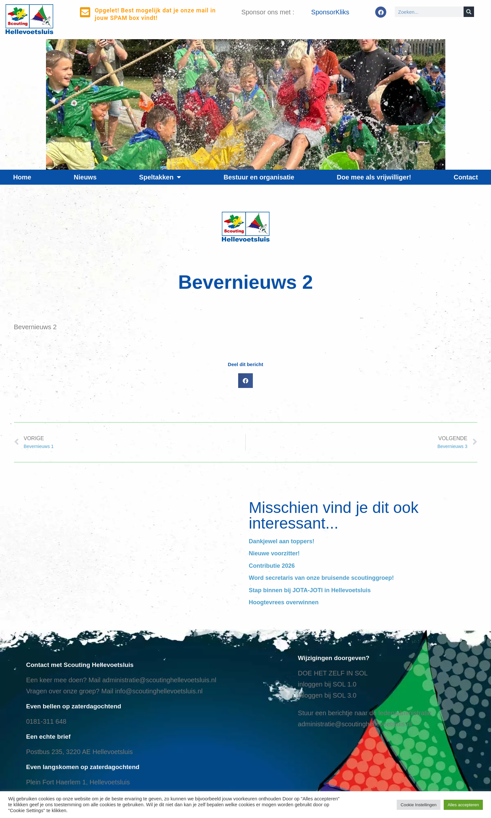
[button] (245, 380)
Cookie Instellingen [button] (419, 804)
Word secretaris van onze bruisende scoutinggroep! (321, 578)
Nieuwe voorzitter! (274, 553)
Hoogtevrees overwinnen (284, 602)
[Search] (469, 12)
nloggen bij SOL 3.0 (328, 695)
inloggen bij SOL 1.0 (327, 684)
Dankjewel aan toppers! (282, 541)
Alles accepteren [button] (463, 804)
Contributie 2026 (272, 566)
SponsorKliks (330, 12)
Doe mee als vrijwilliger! (374, 177)
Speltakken (160, 177)
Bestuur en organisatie (258, 177)
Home (22, 177)
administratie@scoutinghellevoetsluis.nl (159, 680)
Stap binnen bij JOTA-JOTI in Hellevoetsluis (310, 590)
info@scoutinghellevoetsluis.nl (159, 691)
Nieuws (85, 177)
